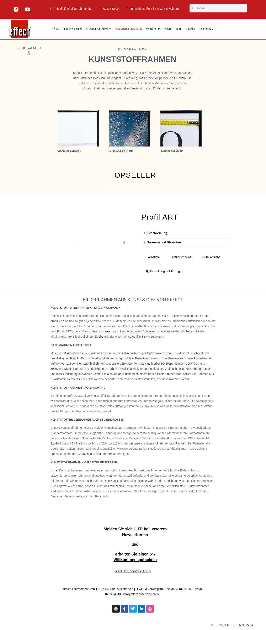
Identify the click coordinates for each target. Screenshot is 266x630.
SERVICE (190, 29)
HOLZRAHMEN (73, 29)
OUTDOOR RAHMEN (121, 151)
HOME (56, 29)
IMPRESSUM (246, 625)
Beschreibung (157, 233)
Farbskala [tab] (153, 257)
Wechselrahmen (69, 151)
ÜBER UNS (206, 29)
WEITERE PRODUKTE (159, 29)
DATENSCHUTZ (226, 625)
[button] (40, 48)
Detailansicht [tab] (211, 257)
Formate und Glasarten (164, 242)
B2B (178, 29)
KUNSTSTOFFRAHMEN (128, 29)
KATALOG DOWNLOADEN (133, 571)
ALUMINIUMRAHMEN (98, 29)
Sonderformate (171, 151)
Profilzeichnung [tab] (180, 257)
